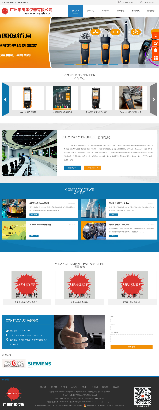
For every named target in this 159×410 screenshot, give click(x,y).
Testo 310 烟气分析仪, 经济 (130, 112)
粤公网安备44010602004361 (94, 406)
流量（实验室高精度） (80, 302)
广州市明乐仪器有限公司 (95, 392)
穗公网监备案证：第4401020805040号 (69, 406)
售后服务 (85, 387)
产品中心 (90, 11)
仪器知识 (135, 11)
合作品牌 (74, 387)
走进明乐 (150, 11)
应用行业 (105, 11)
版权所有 (105, 387)
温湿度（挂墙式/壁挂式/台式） (27, 302)
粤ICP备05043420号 (48, 406)
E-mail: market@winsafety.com (102, 402)
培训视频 (95, 387)
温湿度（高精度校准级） (132, 302)
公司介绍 (54, 387)
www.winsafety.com (66, 392)
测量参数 (120, 11)
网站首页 (76, 11)
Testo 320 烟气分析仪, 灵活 (96, 112)
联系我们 (116, 387)
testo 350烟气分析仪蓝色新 (62, 112)
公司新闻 (64, 387)
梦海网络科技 (119, 406)
